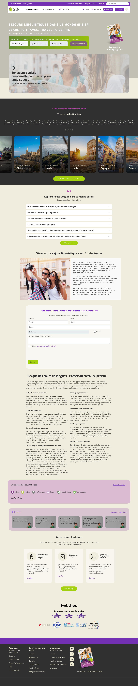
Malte (28, 123)
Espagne (64, 123)
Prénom (31, 319)
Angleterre (9, 123)
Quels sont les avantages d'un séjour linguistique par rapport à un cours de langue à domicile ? (60, 230)
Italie (104, 123)
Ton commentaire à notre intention (40, 336)
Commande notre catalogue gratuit (90, 671)
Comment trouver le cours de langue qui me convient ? (46, 219)
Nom (72, 319)
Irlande (19, 123)
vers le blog (69, 589)
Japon (122, 123)
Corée (130, 123)
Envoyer (33, 362)
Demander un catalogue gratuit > (115, 49)
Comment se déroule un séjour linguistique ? (43, 213)
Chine (69, 130)
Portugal (113, 123)
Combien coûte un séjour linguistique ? (41, 225)
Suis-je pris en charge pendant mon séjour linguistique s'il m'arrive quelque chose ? (56, 236)
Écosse (37, 123)
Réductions (16, 512)
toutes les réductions (118, 512)
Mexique (86, 123)
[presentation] (42, 354)
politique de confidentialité (46, 346)
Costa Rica (75, 123)
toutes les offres (119, 485)
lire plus (29, 578)
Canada (46, 123)
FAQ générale (69, 243)
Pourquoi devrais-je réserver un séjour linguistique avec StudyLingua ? (52, 207)
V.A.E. (55, 123)
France (95, 123)
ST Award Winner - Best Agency (20, 4)
